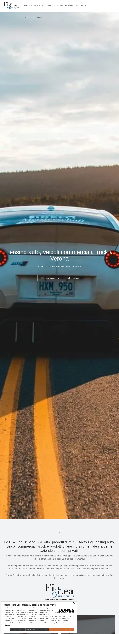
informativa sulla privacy (49, 623)
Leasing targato (36, 6)
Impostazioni (17, 629)
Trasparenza (29, 17)
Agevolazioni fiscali (77, 6)
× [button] (74, 603)
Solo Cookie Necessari (37, 629)
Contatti (40, 17)
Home (25, 6)
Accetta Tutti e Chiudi (61, 629)
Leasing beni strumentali (56, 6)
